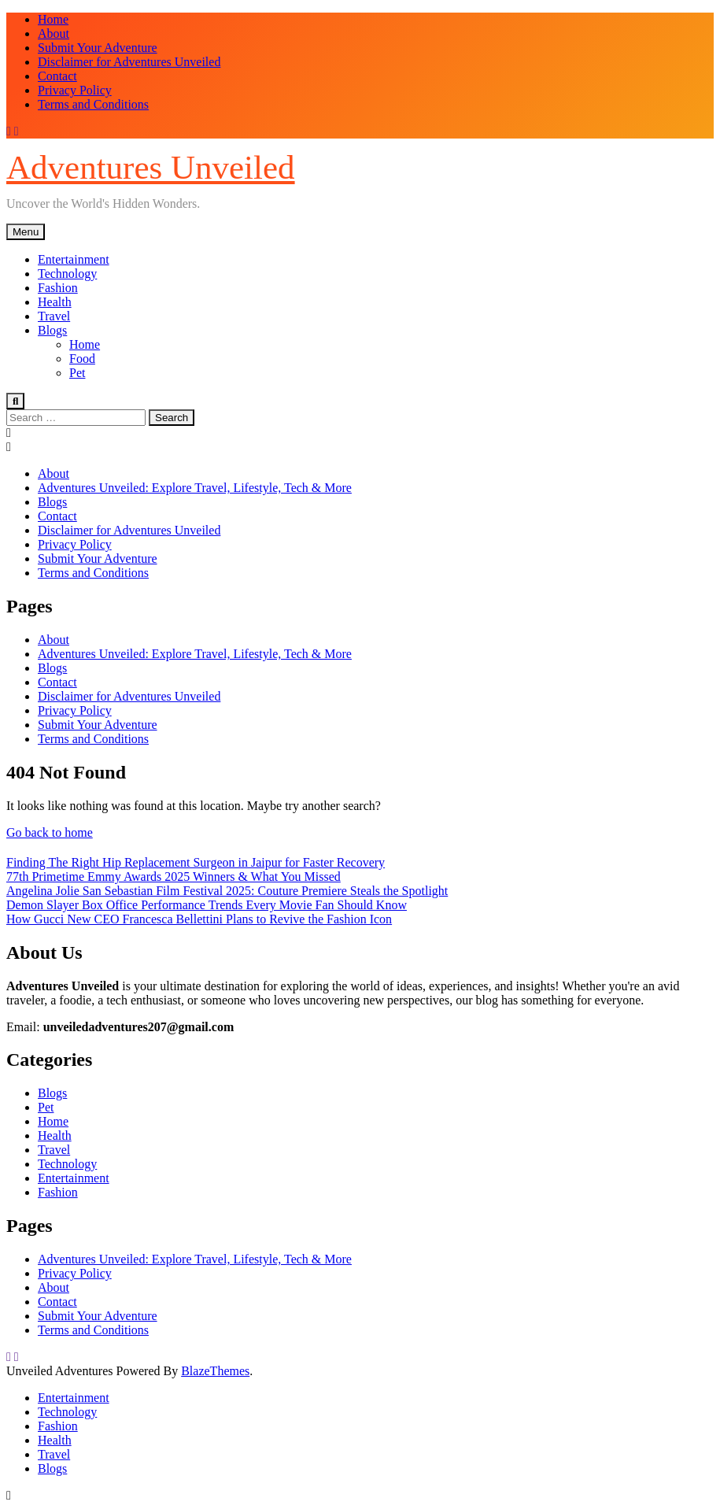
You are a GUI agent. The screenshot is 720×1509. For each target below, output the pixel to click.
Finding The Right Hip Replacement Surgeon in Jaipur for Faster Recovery (195, 862)
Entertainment (73, 259)
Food (82, 358)
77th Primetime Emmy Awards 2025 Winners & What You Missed (173, 876)
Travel (54, 316)
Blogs (52, 330)
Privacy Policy (75, 90)
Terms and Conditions (93, 104)
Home (53, 19)
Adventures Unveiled (150, 167)
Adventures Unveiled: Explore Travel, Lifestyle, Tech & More (195, 487)
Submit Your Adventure (97, 47)
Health (55, 302)
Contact (57, 76)
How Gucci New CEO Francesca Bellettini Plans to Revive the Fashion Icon (199, 919)
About (53, 33)
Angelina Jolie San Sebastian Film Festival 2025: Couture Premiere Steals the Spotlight (227, 890)
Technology (67, 273)
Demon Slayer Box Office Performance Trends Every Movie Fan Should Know (206, 905)
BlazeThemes (215, 1371)
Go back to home (49, 832)
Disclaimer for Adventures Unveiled (129, 61)
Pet (77, 372)
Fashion (58, 287)
